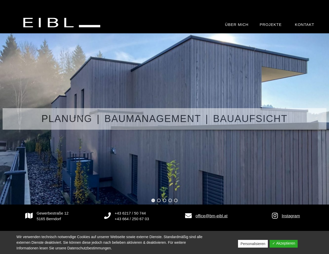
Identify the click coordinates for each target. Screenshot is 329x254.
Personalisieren (253, 244)
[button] (153, 200)
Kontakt (304, 24)
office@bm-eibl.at (211, 216)
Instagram (291, 216)
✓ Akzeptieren (283, 243)
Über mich (236, 24)
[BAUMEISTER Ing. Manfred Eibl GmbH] (63, 22)
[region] (164, 119)
